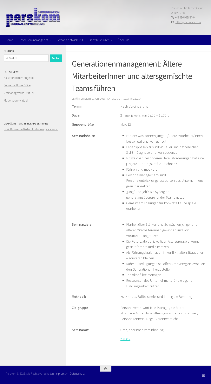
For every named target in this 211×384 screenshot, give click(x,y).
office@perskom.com (188, 22)
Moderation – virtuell (16, 100)
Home (9, 40)
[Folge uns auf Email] (203, 375)
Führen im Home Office (17, 85)
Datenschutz (77, 373)
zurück (125, 339)
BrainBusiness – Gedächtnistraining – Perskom (31, 129)
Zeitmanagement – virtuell (19, 93)
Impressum (62, 373)
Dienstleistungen (99, 40)
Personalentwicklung (69, 40)
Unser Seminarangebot (33, 40)
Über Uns (123, 40)
